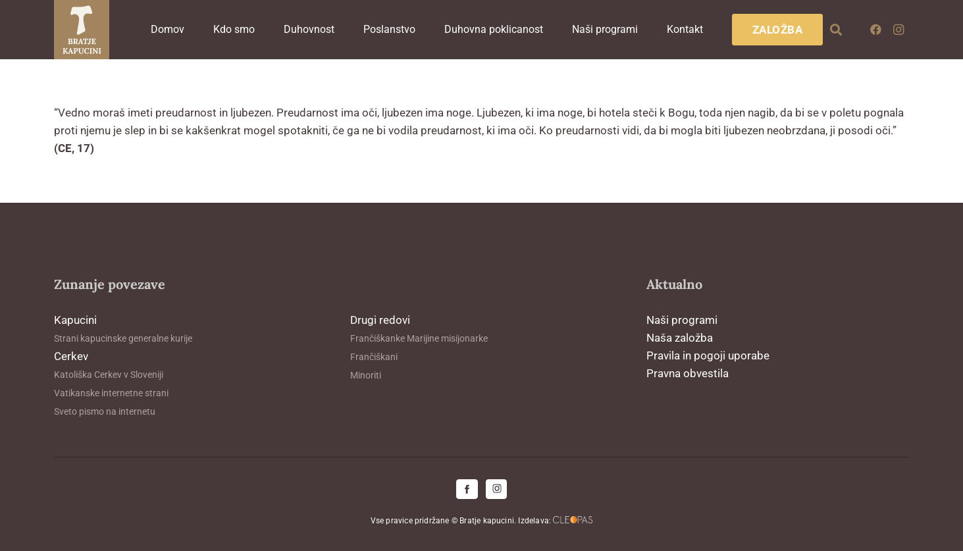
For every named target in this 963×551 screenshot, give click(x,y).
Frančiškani (374, 357)
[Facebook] (876, 29)
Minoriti (365, 375)
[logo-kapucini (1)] (82, 29)
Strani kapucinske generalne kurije (123, 338)
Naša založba (679, 337)
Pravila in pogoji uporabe (707, 355)
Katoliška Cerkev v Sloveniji (108, 374)
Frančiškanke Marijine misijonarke (419, 338)
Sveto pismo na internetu (104, 411)
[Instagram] (898, 29)
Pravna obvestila (687, 373)
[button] (836, 29)
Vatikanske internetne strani (111, 393)
